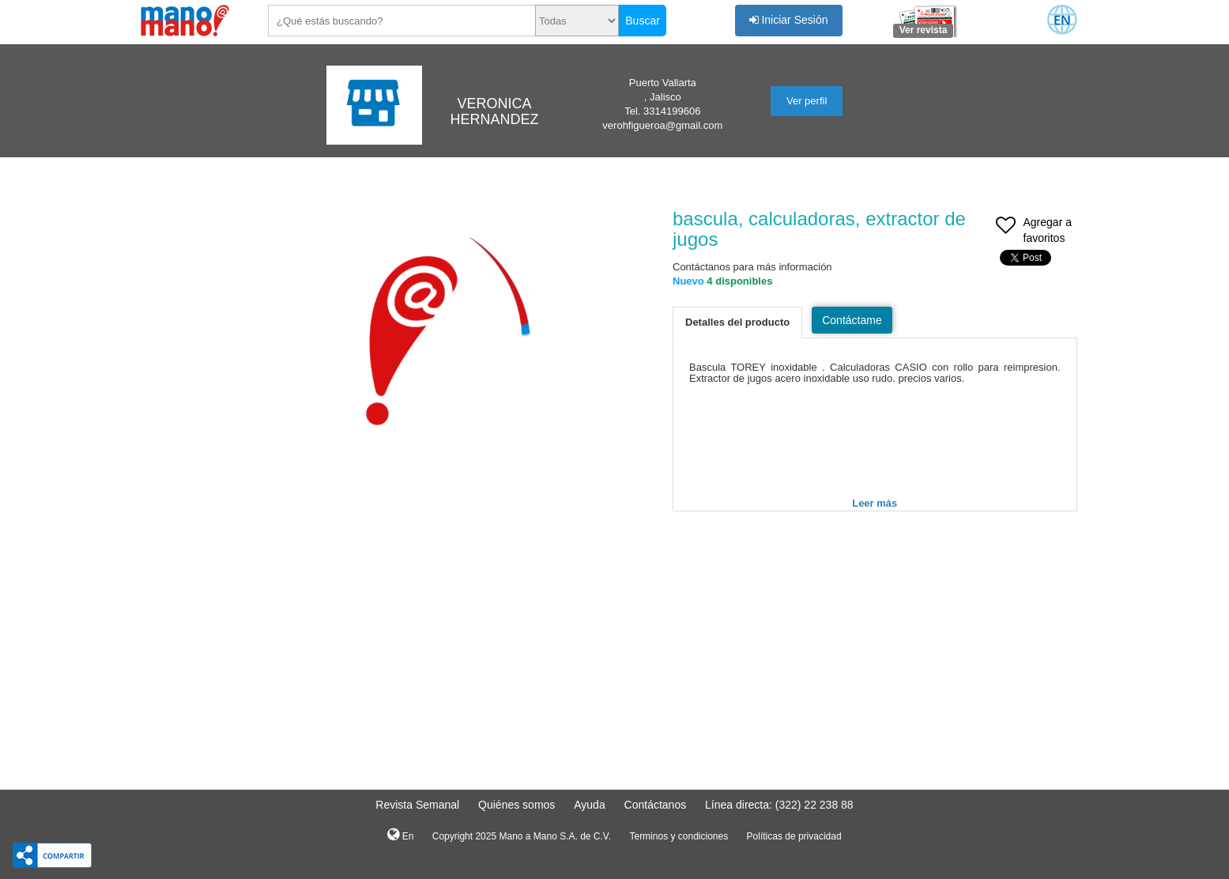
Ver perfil (806, 101)
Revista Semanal (417, 804)
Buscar (642, 20)
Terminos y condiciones (678, 836)
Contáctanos (655, 804)
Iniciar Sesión (788, 19)
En (400, 835)
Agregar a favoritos (1034, 231)
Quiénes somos (516, 804)
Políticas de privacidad (794, 836)
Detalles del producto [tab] (737, 322)
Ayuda (589, 804)
